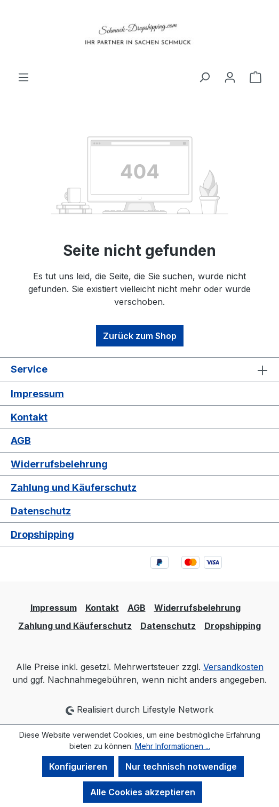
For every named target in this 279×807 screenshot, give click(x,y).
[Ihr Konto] (230, 76)
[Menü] (23, 76)
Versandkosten (233, 666)
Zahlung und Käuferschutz (74, 487)
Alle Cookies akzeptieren (142, 792)
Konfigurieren (78, 766)
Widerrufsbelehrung (59, 464)
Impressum (37, 393)
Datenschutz (41, 511)
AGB (21, 440)
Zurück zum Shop (140, 335)
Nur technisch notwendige (181, 766)
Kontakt (29, 417)
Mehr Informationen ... (172, 745)
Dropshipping (42, 534)
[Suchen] (204, 76)
